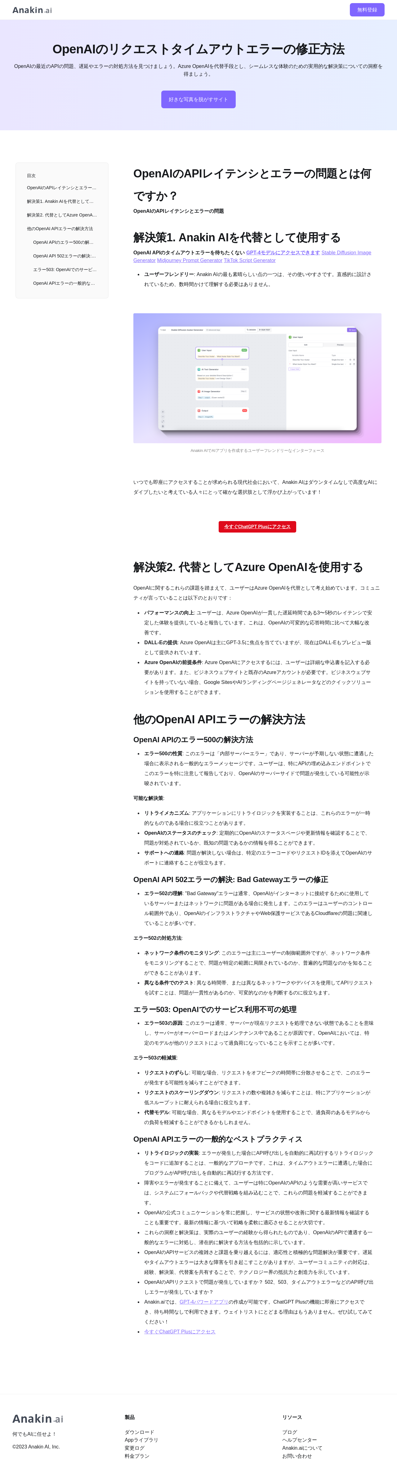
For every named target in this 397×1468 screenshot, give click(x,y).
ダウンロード (139, 1432)
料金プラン (137, 1456)
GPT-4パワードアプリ (204, 1302)
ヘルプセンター (299, 1440)
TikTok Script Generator (249, 260)
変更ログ (135, 1448)
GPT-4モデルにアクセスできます (283, 252)
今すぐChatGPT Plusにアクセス (257, 526)
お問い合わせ (297, 1456)
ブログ (289, 1432)
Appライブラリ (141, 1440)
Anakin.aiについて (302, 1448)
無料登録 (367, 9)
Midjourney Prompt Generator (190, 260)
